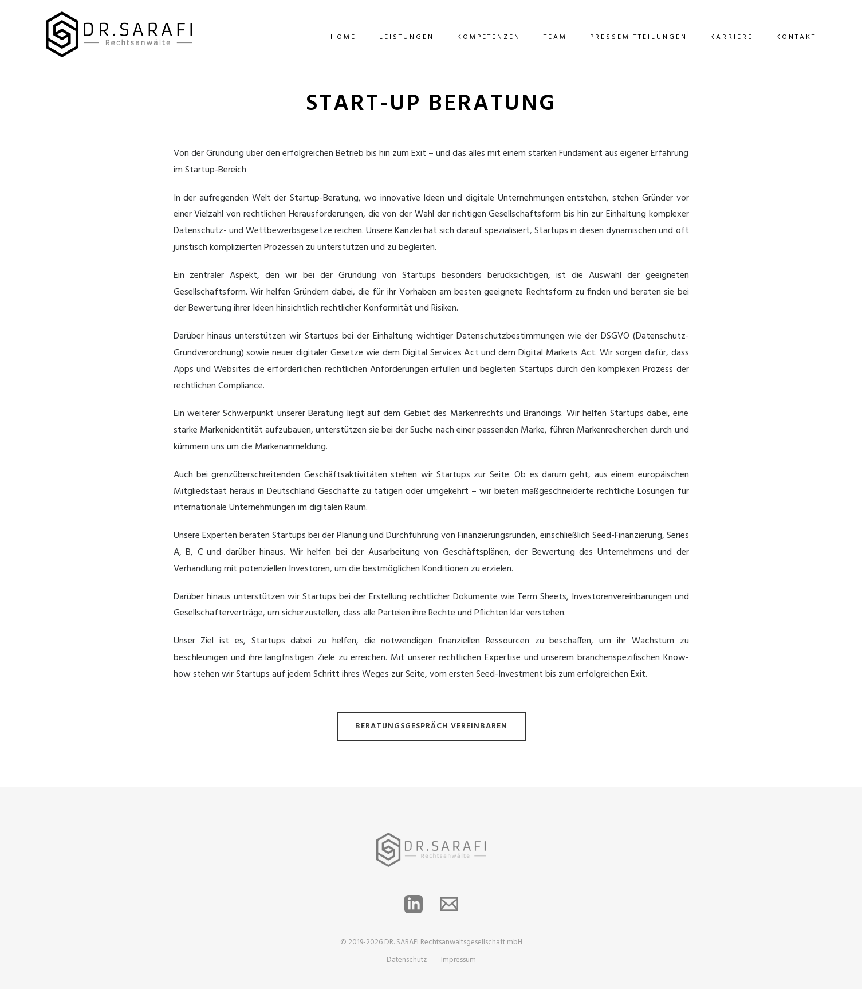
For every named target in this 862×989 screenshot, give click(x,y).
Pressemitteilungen (638, 37)
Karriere (731, 37)
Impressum (458, 960)
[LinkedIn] (413, 904)
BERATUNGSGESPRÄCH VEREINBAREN (431, 726)
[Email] (449, 904)
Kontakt (796, 37)
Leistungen (406, 37)
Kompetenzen (489, 37)
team (555, 37)
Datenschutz (407, 960)
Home (343, 37)
